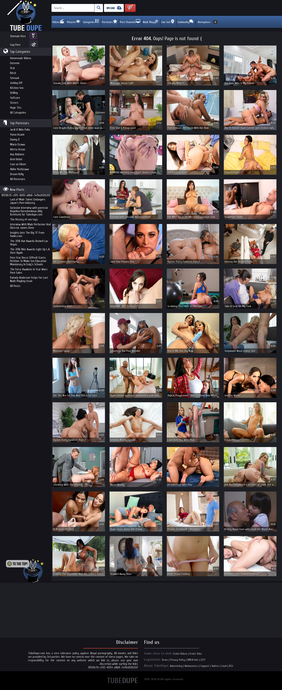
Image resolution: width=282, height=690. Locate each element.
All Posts (15, 286)
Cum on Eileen (18, 164)
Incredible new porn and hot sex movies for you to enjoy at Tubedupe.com (25, 16)
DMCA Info (192, 660)
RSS (231, 666)
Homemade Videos (20, 58)
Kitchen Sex (16, 88)
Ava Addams (17, 154)
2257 (202, 660)
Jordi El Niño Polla (20, 129)
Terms (165, 660)
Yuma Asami (17, 134)
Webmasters (191, 666)
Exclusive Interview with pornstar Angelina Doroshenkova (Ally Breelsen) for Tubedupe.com (29, 211)
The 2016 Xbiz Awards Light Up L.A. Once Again (30, 251)
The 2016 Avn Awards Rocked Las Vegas (29, 242)
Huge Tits (15, 107)
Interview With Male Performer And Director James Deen (30, 226)
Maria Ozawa (17, 144)
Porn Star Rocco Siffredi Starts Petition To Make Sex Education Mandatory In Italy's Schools (28, 261)
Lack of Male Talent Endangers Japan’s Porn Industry (27, 201)
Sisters (14, 102)
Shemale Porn (18, 36)
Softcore (15, 98)
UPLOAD (113, 8)
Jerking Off (16, 83)
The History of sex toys (24, 219)
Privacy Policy (177, 660)
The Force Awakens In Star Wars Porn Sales (29, 271)
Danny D (15, 139)
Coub (224, 666)
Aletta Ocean (17, 149)
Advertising (176, 666)
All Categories (18, 112)
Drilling (14, 93)
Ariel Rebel (16, 159)
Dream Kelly (17, 174)
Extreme (15, 63)
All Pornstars (17, 179)
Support (204, 666)
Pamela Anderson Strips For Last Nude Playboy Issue (29, 279)
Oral (12, 68)
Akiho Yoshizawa (19, 169)
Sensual (14, 78)
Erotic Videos (180, 653)
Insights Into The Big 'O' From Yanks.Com (27, 234)
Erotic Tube (196, 653)
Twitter (215, 666)
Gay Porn (15, 45)
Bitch (13, 73)
